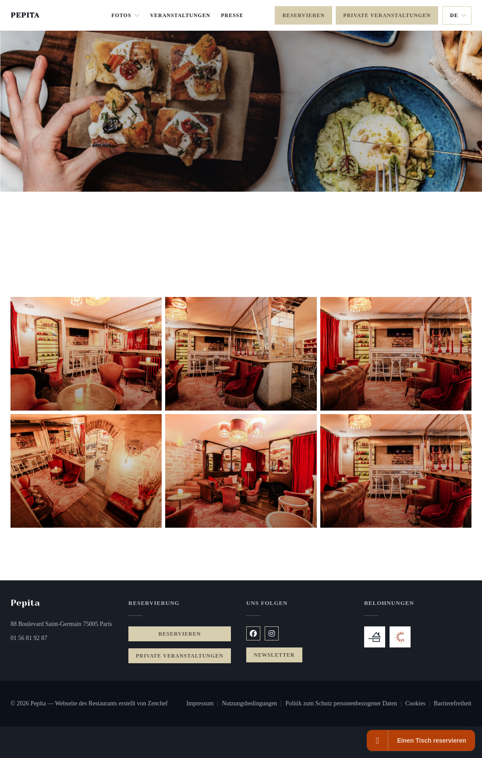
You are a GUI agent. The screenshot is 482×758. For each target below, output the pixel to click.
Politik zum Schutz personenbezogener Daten (345, 704)
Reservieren (303, 15)
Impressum (204, 704)
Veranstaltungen (180, 15)
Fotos (125, 15)
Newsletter (274, 655)
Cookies (419, 704)
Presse (232, 15)
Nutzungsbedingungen (253, 704)
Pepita (25, 15)
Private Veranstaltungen (387, 15)
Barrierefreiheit (452, 704)
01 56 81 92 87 (29, 638)
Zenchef (158, 703)
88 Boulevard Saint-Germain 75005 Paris (64, 623)
